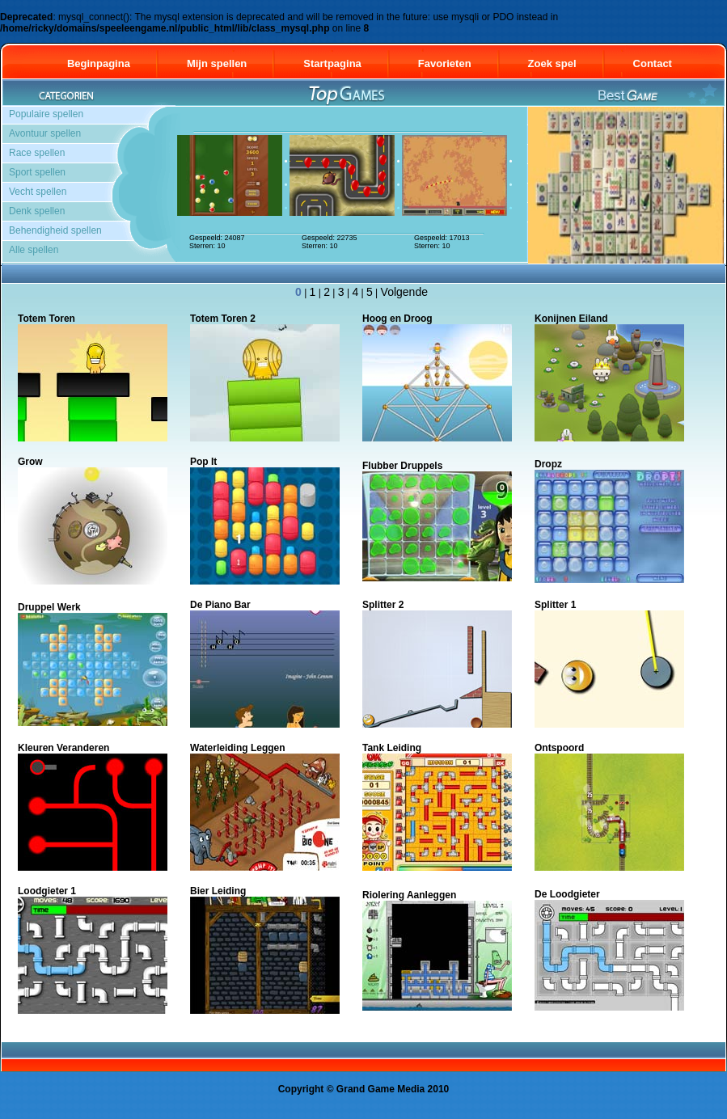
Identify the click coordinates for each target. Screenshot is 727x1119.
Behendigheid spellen (55, 230)
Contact (660, 63)
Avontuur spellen (45, 133)
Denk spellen (37, 211)
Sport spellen (37, 172)
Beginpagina (98, 63)
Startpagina (332, 63)
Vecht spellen (37, 191)
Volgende (404, 291)
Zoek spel (552, 63)
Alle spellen (33, 249)
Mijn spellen (217, 63)
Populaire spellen (46, 114)
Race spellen (37, 152)
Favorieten (444, 63)
